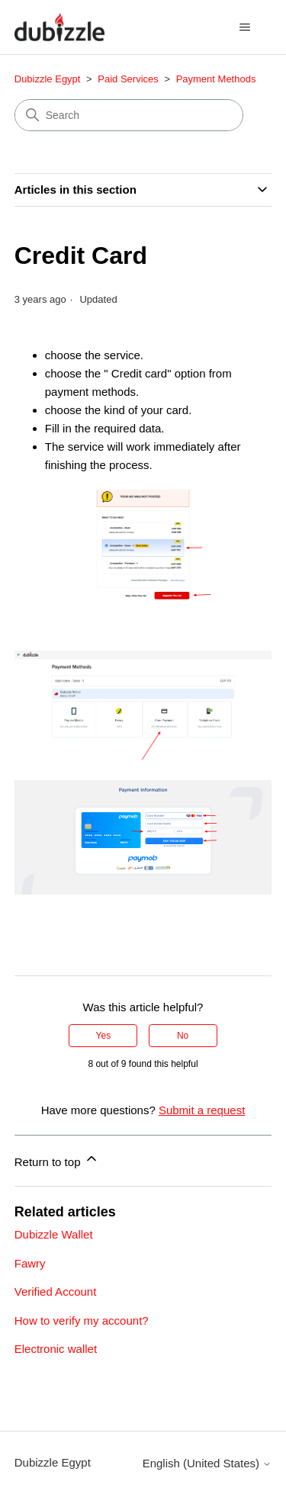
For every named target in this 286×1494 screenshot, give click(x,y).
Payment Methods (216, 79)
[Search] (129, 115)
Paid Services (128, 79)
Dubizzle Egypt (47, 79)
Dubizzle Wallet (53, 1234)
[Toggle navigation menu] (244, 27)
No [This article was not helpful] (182, 1035)
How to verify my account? (81, 1320)
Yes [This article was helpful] (103, 1035)
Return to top (56, 1159)
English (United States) (207, 1463)
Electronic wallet (55, 1348)
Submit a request (202, 1110)
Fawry (30, 1263)
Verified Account (55, 1291)
